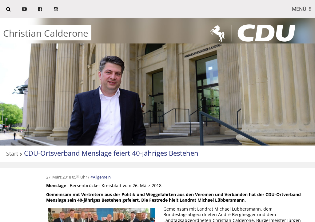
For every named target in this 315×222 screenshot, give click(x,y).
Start (12, 154)
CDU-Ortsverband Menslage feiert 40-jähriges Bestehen (111, 153)
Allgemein (102, 177)
